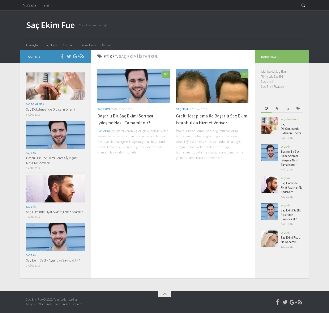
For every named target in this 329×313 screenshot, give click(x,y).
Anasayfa (32, 45)
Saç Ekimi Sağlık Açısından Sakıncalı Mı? (53, 260)
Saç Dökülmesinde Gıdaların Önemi (50, 109)
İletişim (47, 5)
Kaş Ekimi (69, 45)
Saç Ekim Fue (50, 24)
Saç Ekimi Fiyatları (272, 87)
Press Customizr (71, 304)
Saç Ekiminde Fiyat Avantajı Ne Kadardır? (54, 211)
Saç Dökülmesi (35, 104)
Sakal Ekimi (88, 45)
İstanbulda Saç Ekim (274, 71)
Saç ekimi (104, 131)
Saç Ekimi (50, 45)
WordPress (45, 304)
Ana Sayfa (29, 5)
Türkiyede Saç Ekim (273, 77)
